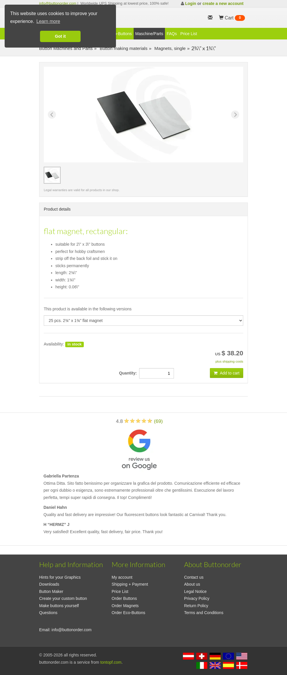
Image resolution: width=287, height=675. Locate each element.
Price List (188, 33)
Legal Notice (195, 591)
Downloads (49, 584)
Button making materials (122, 48)
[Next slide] (235, 115)
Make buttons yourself (59, 605)
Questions (48, 612)
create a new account (223, 3)
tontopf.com (110, 662)
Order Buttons (124, 598)
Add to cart (226, 373)
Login (190, 3)
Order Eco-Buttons (128, 612)
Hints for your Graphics (60, 577)
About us (192, 584)
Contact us (194, 577)
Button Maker (51, 591)
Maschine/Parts (149, 33)
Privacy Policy (196, 598)
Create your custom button (63, 598)
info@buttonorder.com (57, 3)
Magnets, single (169, 48)
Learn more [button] (48, 21)
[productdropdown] (143, 320)
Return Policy (196, 605)
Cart (232, 18)
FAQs (172, 33)
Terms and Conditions (203, 612)
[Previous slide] (52, 115)
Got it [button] (60, 36)
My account (122, 577)
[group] (52, 175)
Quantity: (129, 373)
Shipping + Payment (130, 584)
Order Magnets (125, 605)
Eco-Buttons (121, 33)
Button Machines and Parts (66, 48)
